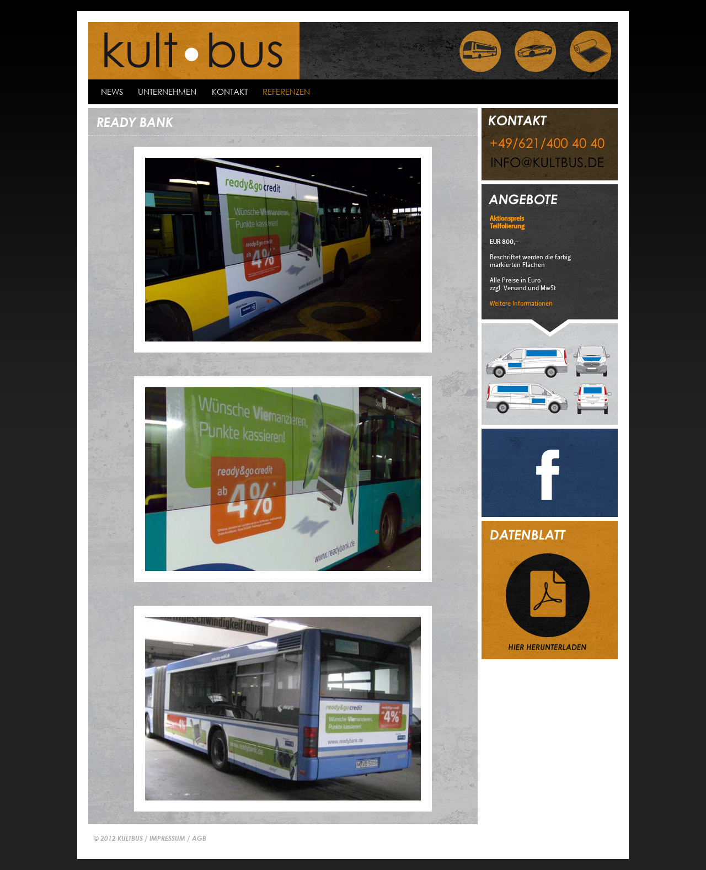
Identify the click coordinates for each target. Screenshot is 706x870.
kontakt (230, 91)
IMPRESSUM (167, 838)
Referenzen (286, 91)
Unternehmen (167, 91)
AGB (199, 838)
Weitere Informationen (521, 303)
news (112, 91)
